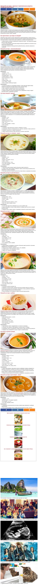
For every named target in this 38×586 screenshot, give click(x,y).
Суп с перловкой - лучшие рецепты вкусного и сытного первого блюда (18, 448)
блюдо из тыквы (31, 229)
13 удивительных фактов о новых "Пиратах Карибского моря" (15, 562)
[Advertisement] (18, 468)
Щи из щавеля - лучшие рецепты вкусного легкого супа (18, 413)
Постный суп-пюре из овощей (6, 310)
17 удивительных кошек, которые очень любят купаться (14, 583)
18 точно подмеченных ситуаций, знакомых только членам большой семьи (19, 519)
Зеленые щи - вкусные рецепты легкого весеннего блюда (18, 425)
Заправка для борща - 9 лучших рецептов (18, 436)
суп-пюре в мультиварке (18, 392)
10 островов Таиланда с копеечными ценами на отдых (14, 498)
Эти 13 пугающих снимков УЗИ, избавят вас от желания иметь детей (17, 540)
